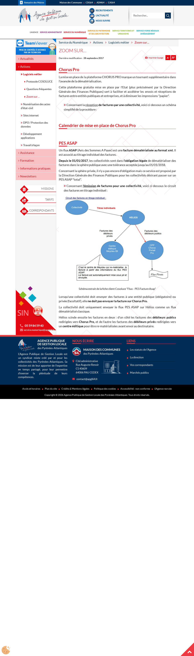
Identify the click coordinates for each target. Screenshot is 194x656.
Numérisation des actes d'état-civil (35, 106)
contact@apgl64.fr (87, 378)
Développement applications (31, 135)
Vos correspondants (141, 364)
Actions (98, 42)
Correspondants (41, 210)
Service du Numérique (73, 42)
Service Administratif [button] (51, 32)
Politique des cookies (105, 388)
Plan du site (51, 388)
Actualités (27, 58)
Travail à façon (31, 145)
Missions (47, 188)
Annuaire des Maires (32, 2)
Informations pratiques (35, 168)
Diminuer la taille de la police (167, 57)
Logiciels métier (119, 42)
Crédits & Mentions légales (75, 388)
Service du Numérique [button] (75, 32)
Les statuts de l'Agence (143, 349)
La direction (137, 357)
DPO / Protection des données (34, 124)
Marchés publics (139, 372)
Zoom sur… (32, 96)
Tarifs (49, 199)
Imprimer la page (155, 58)
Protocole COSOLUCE (39, 81)
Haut (187, 649)
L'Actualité (99, 15)
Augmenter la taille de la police (173, 57)
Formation (27, 160)
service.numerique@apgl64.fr (39, 330)
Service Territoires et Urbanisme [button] (123, 32)
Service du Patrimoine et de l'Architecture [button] (99, 32)
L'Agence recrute (163, 388)
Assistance (27, 153)
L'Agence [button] (34, 32)
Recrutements (101, 10)
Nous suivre (99, 20)
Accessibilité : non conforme (135, 388)
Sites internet (31, 115)
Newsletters (28, 176)
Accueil (23, 32)
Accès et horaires (31, 388)
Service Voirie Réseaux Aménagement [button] (147, 32)
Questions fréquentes (39, 89)
